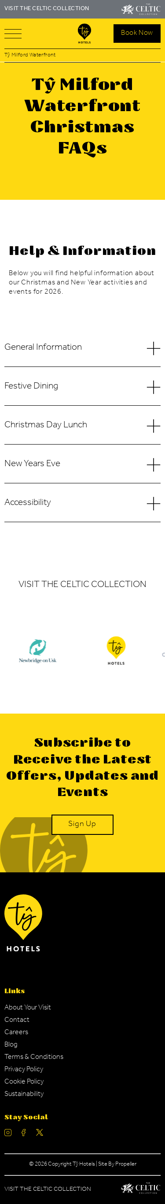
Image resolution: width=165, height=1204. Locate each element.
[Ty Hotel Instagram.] (7, 1134)
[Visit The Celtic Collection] (141, 9)
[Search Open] (137, 33)
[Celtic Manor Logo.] (141, 1189)
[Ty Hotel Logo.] (116, 657)
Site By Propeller (117, 1164)
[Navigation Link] (27, 1008)
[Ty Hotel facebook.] (23, 1134)
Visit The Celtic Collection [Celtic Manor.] (47, 1190)
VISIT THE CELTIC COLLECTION (46, 9)
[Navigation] (13, 34)
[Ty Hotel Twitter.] (39, 1134)
